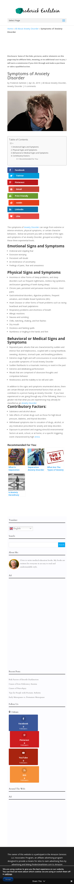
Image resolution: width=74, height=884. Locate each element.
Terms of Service (47, 865)
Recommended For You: (29, 159)
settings (8, 874)
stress (37, 411)
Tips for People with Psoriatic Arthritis (25, 667)
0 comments (30, 86)
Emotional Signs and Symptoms (26, 147)
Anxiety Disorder (14, 86)
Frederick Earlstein (18, 83)
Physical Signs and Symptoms (25, 150)
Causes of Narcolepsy (17, 662)
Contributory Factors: (21, 156)
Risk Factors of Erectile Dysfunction (23, 653)
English (15, 502)
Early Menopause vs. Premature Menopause (27, 671)
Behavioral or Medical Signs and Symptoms (31, 153)
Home (10, 28)
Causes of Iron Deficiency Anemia (23, 658)
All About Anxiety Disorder (27, 28)
